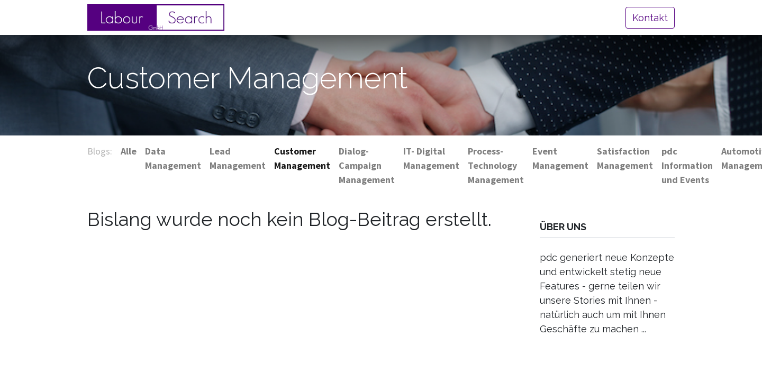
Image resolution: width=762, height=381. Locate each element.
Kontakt (650, 17)
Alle (129, 151)
